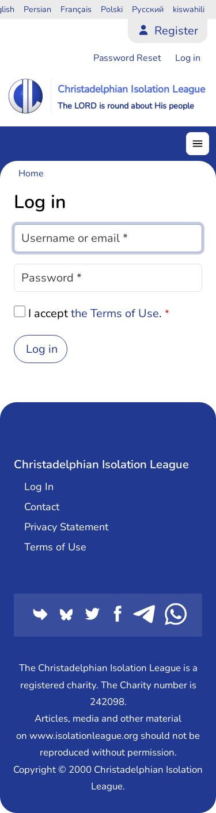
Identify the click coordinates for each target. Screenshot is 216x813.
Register (176, 30)
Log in (187, 58)
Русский (148, 9)
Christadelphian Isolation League (131, 89)
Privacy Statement (66, 527)
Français (76, 9)
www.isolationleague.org (83, 735)
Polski (112, 9)
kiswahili (188, 9)
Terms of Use (55, 547)
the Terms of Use (115, 313)
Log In (39, 487)
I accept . (95, 313)
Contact (41, 507)
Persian (37, 9)
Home (31, 173)
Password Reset (127, 58)
